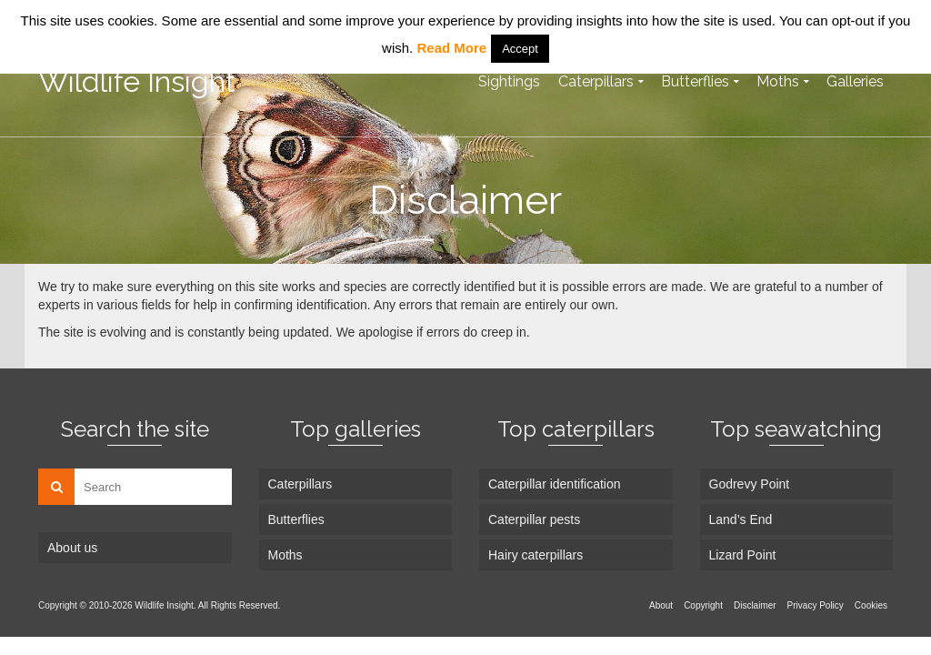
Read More (451, 47)
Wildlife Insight (136, 81)
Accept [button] (520, 48)
